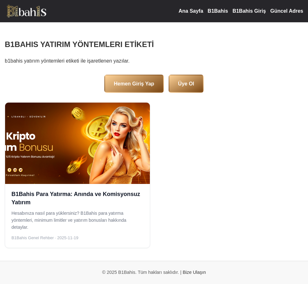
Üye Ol (186, 83)
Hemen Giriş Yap (134, 83)
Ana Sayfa (190, 11)
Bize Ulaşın (194, 272)
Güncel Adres (286, 11)
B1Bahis (218, 11)
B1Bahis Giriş (249, 11)
